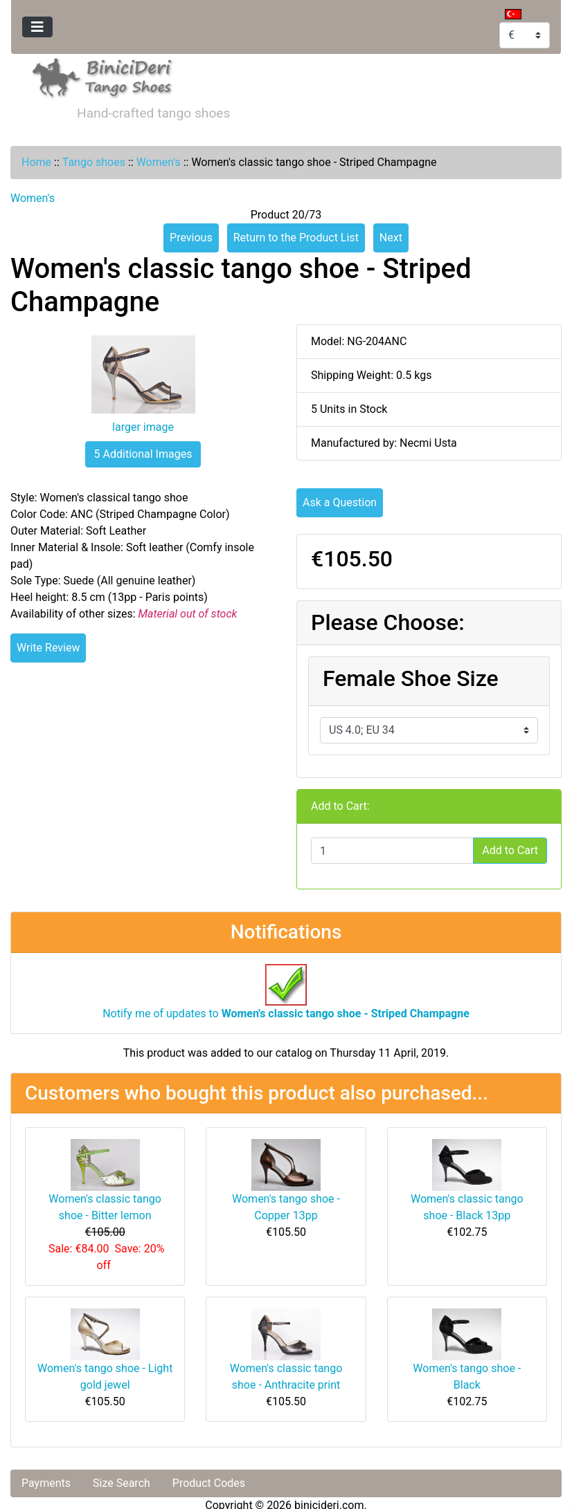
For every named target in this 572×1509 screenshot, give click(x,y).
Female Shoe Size (411, 678)
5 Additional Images (143, 454)
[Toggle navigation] (37, 27)
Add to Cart (510, 850)
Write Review (48, 647)
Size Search (121, 1483)
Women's (158, 162)
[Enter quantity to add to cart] (392, 850)
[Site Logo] (102, 75)
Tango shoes (93, 162)
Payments (46, 1483)
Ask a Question (340, 502)
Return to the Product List (296, 237)
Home (36, 162)
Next (390, 237)
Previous (191, 237)
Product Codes (208, 1483)
